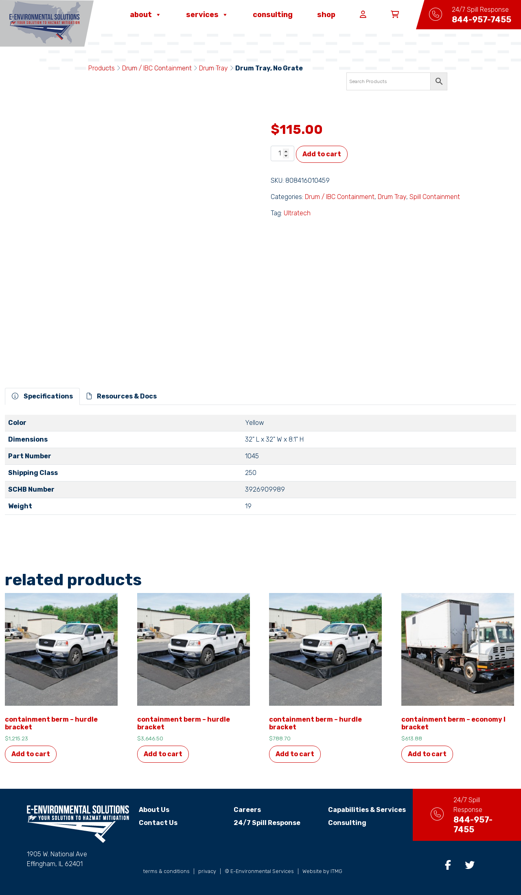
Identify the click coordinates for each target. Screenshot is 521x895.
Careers (242, 810)
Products (101, 68)
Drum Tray (213, 68)
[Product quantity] (282, 153)
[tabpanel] (260, 468)
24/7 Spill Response (262, 823)
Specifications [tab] (42, 396)
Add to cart (321, 154)
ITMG (336, 871)
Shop (326, 14)
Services (207, 14)
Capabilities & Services (357, 810)
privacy (207, 871)
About (146, 14)
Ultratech (297, 213)
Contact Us (158, 823)
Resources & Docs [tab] (122, 396)
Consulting (273, 14)
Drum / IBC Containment (157, 68)
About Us (154, 810)
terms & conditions (166, 871)
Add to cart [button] (30, 754)
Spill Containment (434, 197)
